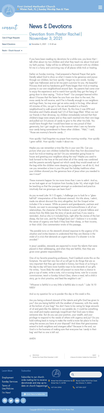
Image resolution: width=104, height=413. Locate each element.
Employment (8, 377)
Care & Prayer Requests (11, 38)
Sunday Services (10, 381)
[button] (34, 394)
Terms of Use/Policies (8, 387)
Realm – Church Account (12, 51)
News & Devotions (8, 44)
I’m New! (6, 392)
